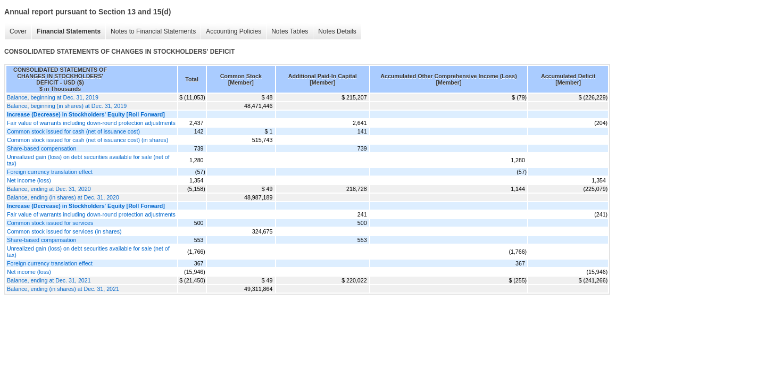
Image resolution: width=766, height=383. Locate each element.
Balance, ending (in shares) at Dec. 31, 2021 (63, 289)
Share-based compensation (41, 148)
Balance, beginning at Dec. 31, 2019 (52, 97)
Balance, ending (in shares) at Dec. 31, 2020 (63, 197)
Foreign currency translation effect (50, 172)
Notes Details (337, 31)
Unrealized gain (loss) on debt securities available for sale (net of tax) (88, 160)
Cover (18, 31)
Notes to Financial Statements (153, 31)
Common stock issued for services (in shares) (64, 231)
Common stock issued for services (50, 223)
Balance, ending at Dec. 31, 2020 (49, 189)
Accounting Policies (233, 31)
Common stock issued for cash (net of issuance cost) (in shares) (87, 140)
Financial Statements (69, 31)
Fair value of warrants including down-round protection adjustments (91, 123)
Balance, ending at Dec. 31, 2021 (49, 280)
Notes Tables (289, 31)
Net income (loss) (29, 180)
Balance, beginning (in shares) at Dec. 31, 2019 (67, 106)
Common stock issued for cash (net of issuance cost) (73, 131)
